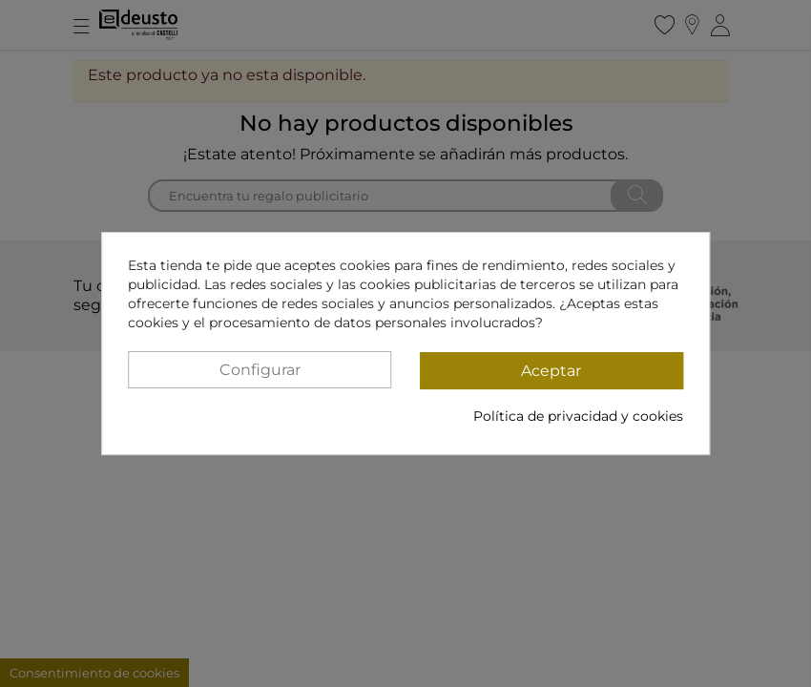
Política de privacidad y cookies (578, 416)
